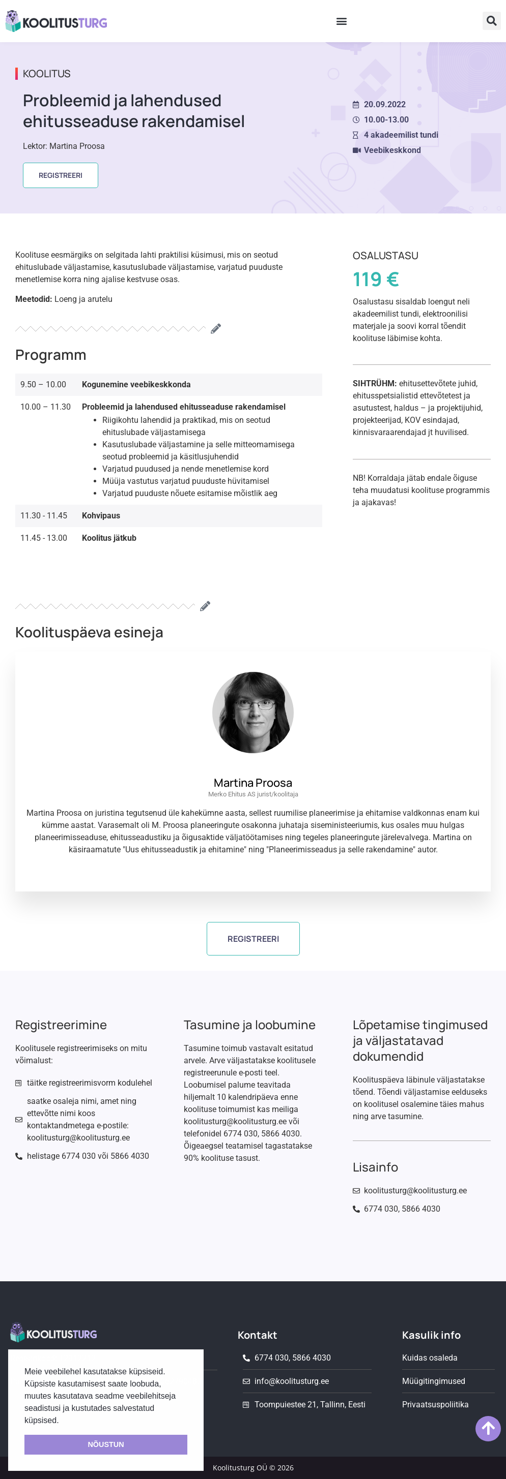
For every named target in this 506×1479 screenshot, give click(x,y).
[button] (341, 21)
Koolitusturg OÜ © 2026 (253, 1467)
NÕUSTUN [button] (106, 1444)
